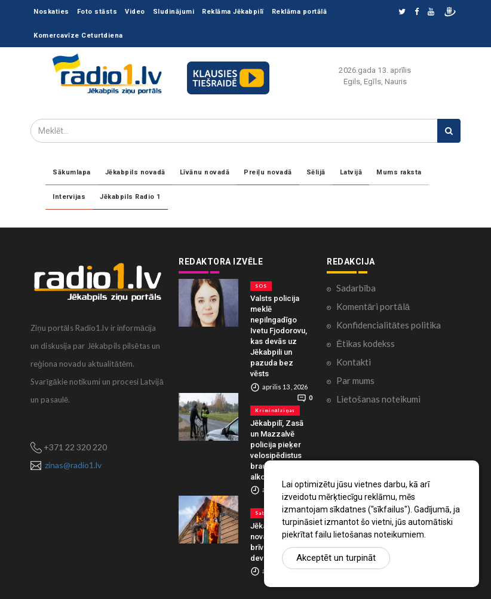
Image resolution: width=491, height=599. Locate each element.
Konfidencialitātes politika (388, 325)
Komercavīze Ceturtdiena (78, 35)
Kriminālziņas (275, 410)
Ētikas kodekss (365, 343)
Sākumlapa (72, 172)
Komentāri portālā (373, 306)
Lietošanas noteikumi (378, 399)
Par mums (355, 380)
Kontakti (353, 362)
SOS (261, 286)
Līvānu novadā (205, 172)
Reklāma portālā (299, 12)
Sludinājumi (174, 12)
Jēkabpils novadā (135, 172)
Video (135, 12)
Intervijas (69, 197)
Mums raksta (399, 172)
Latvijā (351, 172)
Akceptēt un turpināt (336, 557)
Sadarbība (356, 287)
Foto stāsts (97, 12)
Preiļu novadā (268, 172)
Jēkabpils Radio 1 (130, 197)
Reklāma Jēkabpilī (233, 12)
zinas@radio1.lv (73, 465)
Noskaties (51, 12)
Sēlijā (316, 172)
